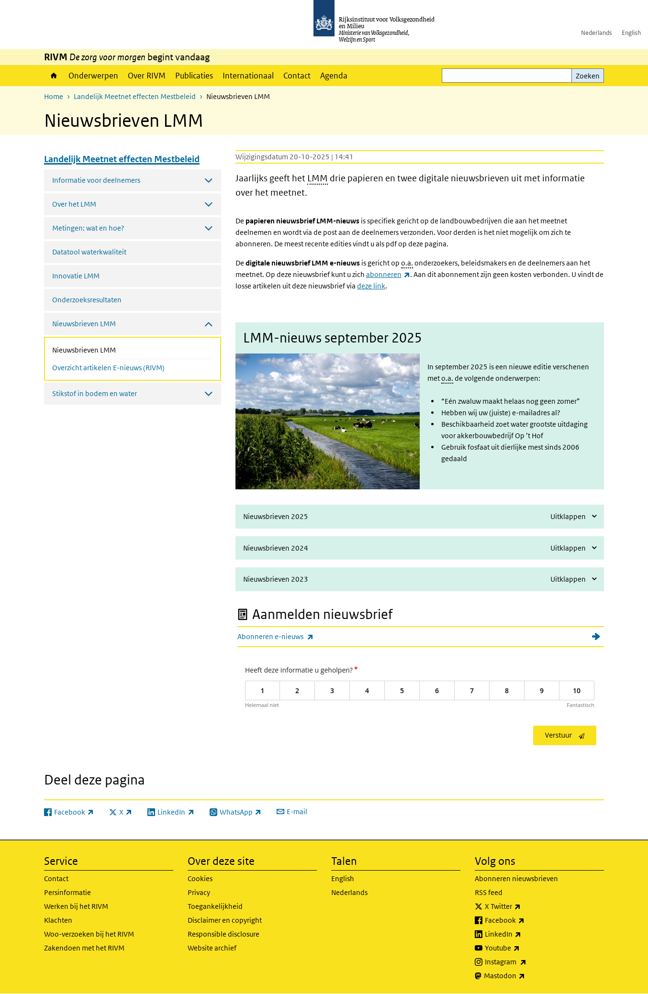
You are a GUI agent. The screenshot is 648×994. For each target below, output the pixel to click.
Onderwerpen (93, 75)
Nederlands (596, 33)
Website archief (212, 947)
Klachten (58, 920)
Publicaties (194, 75)
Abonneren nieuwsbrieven (516, 878)
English (631, 33)
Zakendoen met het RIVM (84, 947)
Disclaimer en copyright (225, 920)
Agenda (333, 75)
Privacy (199, 892)
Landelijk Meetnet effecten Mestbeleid (135, 96)
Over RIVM (147, 75)
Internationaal (248, 75)
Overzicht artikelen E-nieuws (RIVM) (108, 367)
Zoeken (588, 75)
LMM (317, 178)
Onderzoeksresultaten (87, 299)
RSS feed (489, 892)
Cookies (200, 878)
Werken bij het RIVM (76, 906)
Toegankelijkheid (215, 906)
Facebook (526, 920)
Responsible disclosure (223, 934)
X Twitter (524, 906)
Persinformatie (67, 892)
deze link (371, 285)
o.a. (407, 262)
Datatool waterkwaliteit (89, 251)
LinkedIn (524, 934)
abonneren (388, 274)
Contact (297, 75)
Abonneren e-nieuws (296, 636)
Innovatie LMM (76, 275)
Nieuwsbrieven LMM (109, 349)
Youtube (523, 948)
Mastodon (525, 976)
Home (54, 75)
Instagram (527, 962)
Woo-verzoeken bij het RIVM (89, 934)
